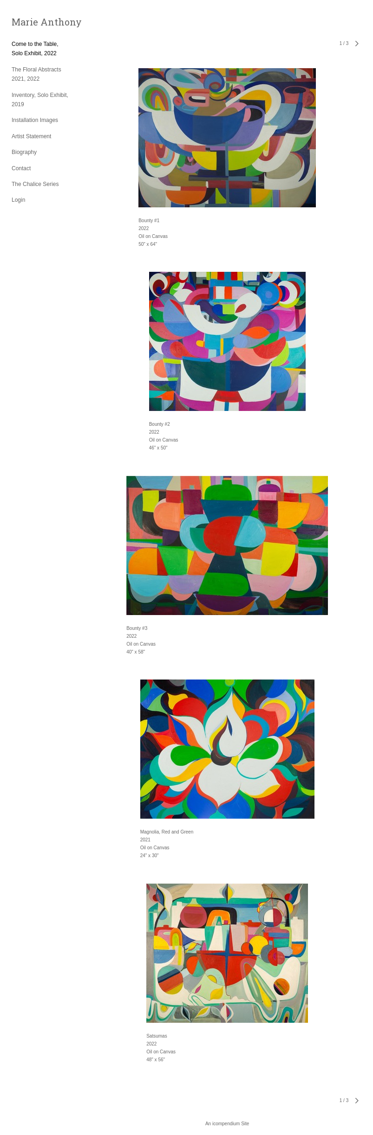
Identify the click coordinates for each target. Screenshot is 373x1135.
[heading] (35, 22)
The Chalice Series (35, 184)
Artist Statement (31, 136)
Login (18, 200)
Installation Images (35, 120)
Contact (21, 168)
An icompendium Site (227, 1123)
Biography (24, 152)
